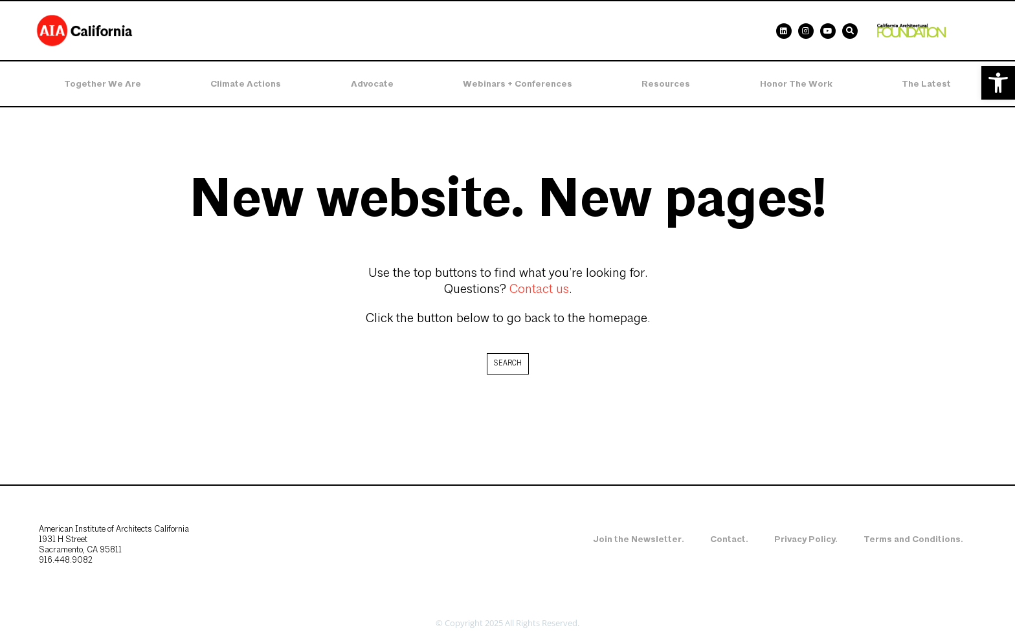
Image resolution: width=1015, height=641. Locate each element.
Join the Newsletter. (638, 539)
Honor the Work (796, 83)
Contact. (729, 539)
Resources (665, 83)
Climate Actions (245, 83)
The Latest (926, 83)
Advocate (372, 83)
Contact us (539, 289)
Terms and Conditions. (913, 539)
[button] (998, 83)
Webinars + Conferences (517, 83)
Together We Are (102, 83)
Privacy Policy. (806, 539)
